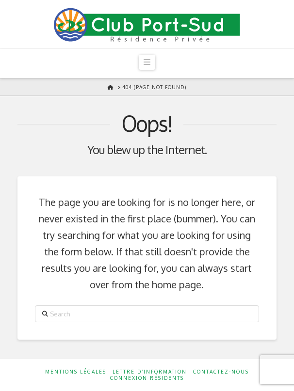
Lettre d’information (150, 372)
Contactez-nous (221, 372)
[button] (147, 62)
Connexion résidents (147, 378)
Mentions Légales (75, 372)
